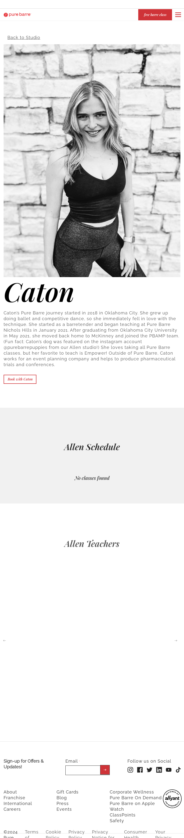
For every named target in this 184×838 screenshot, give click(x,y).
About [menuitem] (10, 788)
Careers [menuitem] (12, 806)
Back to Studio (23, 34)
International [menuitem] (18, 800)
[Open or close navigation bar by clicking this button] (178, 15)
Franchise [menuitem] (14, 794)
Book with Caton (20, 376)
